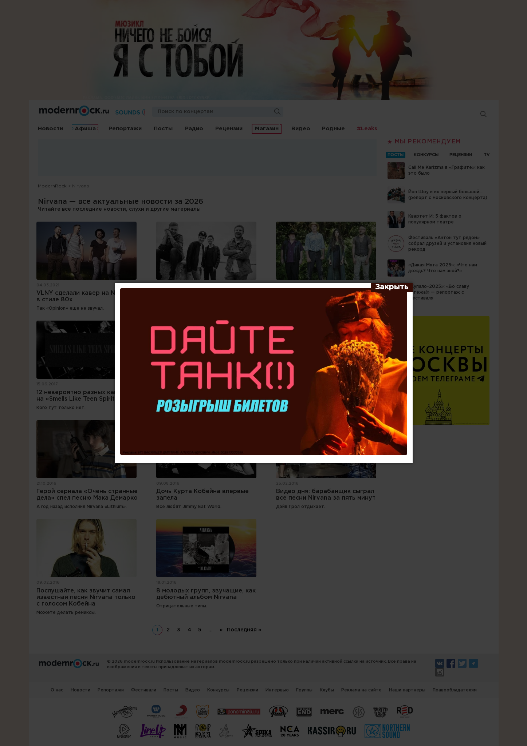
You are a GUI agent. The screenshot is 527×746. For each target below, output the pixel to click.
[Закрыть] (392, 287)
